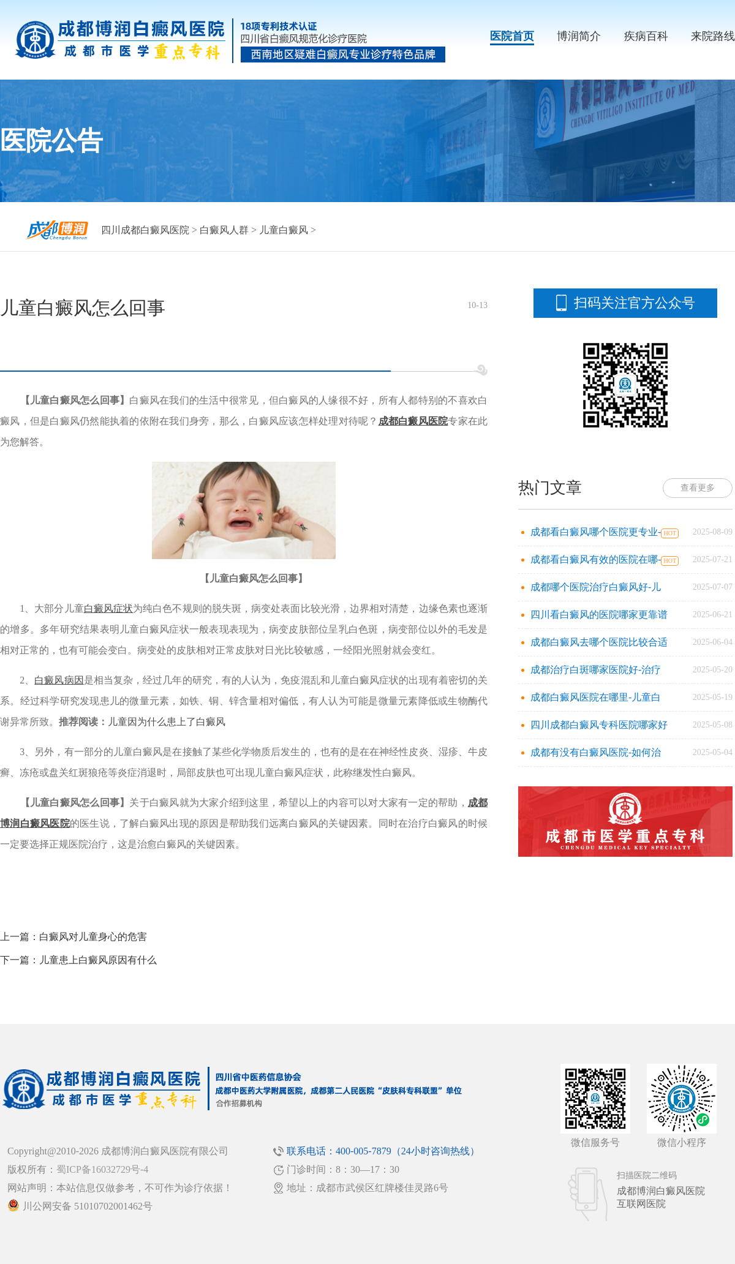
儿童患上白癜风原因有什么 (98, 960)
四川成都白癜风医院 (145, 230)
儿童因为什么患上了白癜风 (166, 722)
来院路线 (713, 36)
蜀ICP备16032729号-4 (102, 1169)
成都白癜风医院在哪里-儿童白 (595, 697)
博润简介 (579, 36)
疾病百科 (646, 36)
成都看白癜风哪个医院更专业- (595, 532)
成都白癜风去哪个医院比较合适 (599, 642)
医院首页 (512, 36)
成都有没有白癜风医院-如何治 (595, 752)
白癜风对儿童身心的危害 (93, 936)
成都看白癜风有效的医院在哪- (595, 559)
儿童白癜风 (283, 230)
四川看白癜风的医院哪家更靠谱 (599, 614)
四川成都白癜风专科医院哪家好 (599, 725)
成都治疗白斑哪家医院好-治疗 (595, 669)
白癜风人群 (224, 230)
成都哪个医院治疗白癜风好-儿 (595, 587)
